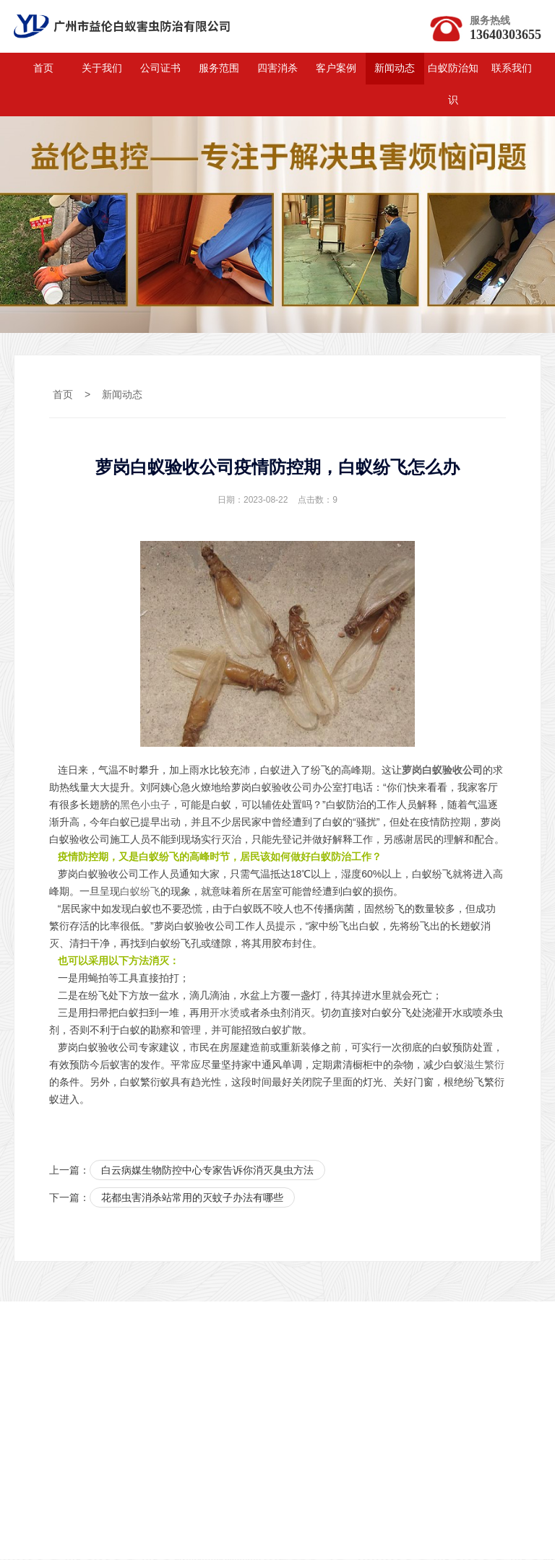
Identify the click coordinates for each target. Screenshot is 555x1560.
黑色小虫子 (145, 805)
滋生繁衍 (484, 1065)
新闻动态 (394, 69)
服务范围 (219, 69)
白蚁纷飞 (140, 892)
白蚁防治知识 (453, 85)
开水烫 (225, 1013)
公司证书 (160, 69)
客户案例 (336, 69)
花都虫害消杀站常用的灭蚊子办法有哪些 (192, 1199)
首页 (43, 69)
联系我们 (511, 69)
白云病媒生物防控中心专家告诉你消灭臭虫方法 (207, 1170)
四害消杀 (277, 69)
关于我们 (102, 69)
